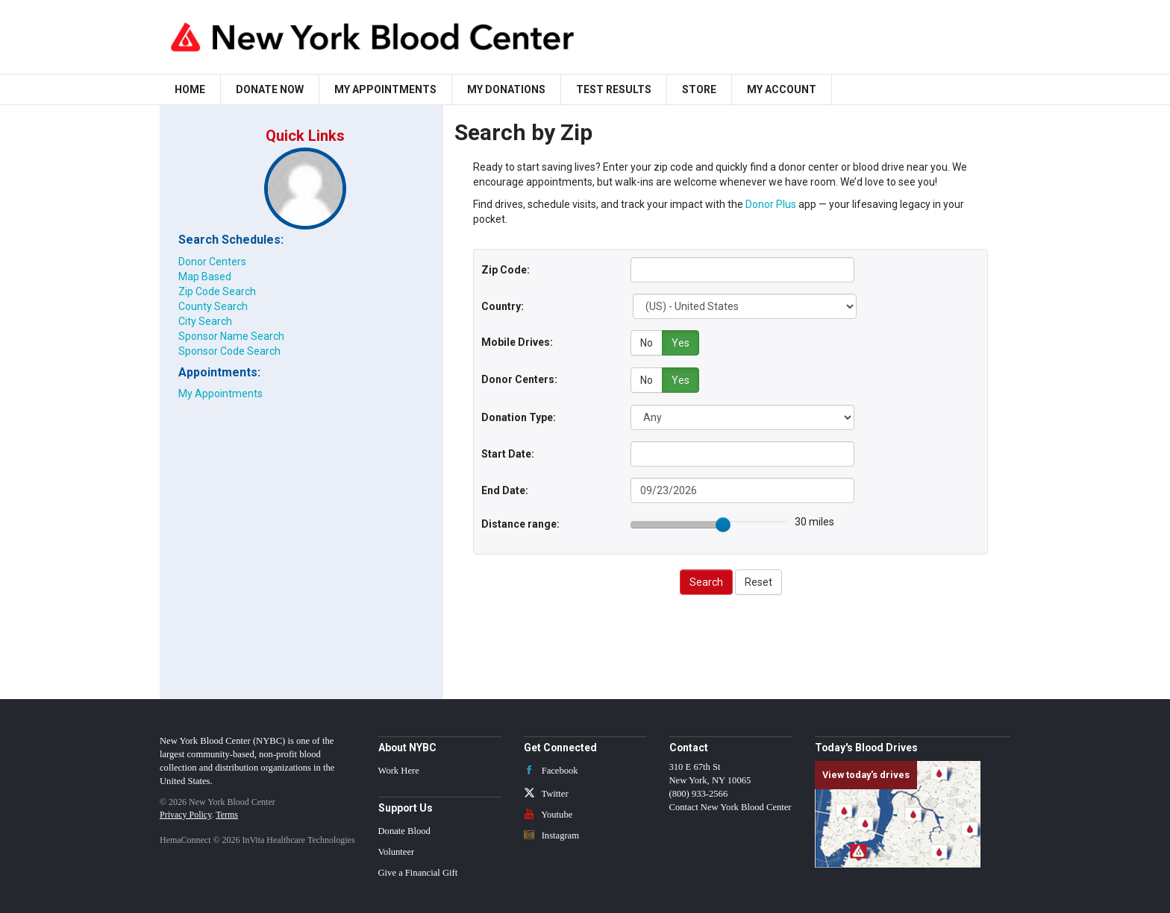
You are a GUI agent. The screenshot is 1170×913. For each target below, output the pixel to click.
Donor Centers (212, 262)
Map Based (204, 276)
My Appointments (385, 89)
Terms (227, 813)
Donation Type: (518, 416)
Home (190, 89)
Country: (502, 306)
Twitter (546, 792)
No (646, 343)
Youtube (548, 813)
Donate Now (270, 89)
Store (699, 89)
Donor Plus (770, 204)
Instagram (552, 834)
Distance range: (520, 522)
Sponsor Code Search (229, 351)
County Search (213, 306)
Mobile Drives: (517, 342)
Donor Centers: (519, 379)
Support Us (405, 806)
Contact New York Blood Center (730, 805)
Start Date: (507, 452)
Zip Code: (505, 270)
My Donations (506, 89)
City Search (205, 321)
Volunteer (396, 851)
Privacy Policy (185, 813)
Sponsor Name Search (231, 336)
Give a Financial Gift (418, 872)
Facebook (551, 769)
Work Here (398, 769)
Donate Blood (404, 830)
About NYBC (407, 746)
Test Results (613, 89)
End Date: (504, 489)
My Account (781, 89)
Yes (680, 343)
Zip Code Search (217, 291)
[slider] (723, 523)
